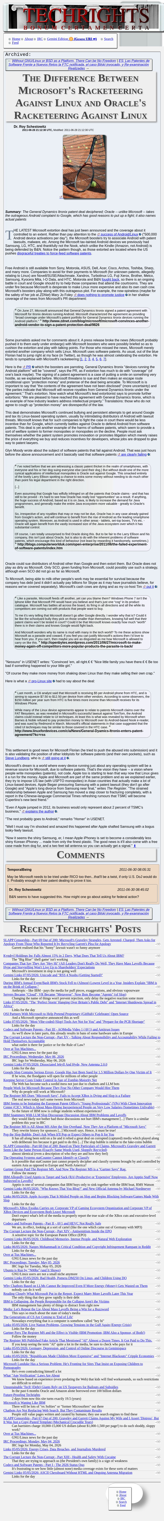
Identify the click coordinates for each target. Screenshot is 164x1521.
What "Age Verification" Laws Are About (31, 1376)
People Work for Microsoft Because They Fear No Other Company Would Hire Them (61, 1089)
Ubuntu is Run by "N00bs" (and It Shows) (31, 1271)
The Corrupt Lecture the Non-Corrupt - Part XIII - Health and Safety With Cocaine (59, 1458)
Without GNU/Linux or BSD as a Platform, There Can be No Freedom (64, 62)
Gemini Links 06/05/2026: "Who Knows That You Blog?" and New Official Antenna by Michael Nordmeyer (77, 1189)
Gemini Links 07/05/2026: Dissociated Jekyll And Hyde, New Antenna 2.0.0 (55, 1065)
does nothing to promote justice (100, 296)
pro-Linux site (41, 682)
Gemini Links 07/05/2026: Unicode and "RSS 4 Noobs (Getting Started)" (53, 976)
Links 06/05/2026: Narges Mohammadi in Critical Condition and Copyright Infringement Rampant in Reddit (77, 1248)
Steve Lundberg (17, 759)
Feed (15, 42)
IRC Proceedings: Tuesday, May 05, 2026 (31, 1263)
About (29, 39)
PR (28, 368)
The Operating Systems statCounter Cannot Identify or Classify (46, 1158)
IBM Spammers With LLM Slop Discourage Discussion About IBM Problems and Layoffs (64, 1116)
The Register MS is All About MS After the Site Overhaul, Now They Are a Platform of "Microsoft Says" (74, 1127)
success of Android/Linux (119, 235)
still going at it (55, 759)
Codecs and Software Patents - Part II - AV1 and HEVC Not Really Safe (52, 1224)
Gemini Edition (57, 39)
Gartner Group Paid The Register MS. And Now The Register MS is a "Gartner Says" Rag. (64, 1170)
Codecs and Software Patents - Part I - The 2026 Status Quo (43, 1466)
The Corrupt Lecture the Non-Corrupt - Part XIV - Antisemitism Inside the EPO (57, 1232)
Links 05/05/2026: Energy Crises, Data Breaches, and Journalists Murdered (54, 1450)
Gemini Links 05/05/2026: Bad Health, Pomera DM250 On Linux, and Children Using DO (65, 1279)
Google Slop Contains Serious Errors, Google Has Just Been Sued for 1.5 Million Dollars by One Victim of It (77, 1073)
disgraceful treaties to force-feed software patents (54, 254)
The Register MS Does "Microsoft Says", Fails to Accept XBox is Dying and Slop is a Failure (66, 1096)
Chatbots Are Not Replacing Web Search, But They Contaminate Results (52, 1411)
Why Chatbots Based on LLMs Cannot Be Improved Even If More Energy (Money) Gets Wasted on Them (75, 1287)
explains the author (39, 812)
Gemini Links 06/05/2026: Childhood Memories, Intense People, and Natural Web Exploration (67, 1240)
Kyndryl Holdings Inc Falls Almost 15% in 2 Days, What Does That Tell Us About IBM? (63, 956)
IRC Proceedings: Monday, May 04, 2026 (31, 1442)
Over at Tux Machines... (19, 1050)
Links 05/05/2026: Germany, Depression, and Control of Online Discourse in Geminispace (64, 1349)
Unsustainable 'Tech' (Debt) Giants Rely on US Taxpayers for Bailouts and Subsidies (60, 1388)
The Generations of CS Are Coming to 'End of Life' (38, 1318)
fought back (110, 280)
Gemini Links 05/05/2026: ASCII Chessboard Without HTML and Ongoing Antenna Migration (67, 1473)
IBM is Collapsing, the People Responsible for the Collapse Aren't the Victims (56, 1302)
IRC (40, 39)
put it (150, 588)
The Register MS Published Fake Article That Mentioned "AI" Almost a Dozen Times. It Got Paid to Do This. (77, 1341)
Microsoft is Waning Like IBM (24, 1403)
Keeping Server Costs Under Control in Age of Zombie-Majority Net (50, 1081)
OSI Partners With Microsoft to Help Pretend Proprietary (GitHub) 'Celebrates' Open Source (65, 1015)
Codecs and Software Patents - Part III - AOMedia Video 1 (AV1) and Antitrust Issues (61, 1030)
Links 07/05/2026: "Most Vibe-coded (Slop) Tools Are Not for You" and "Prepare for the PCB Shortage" (74, 1022)
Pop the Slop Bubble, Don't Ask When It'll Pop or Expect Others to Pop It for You (58, 1135)
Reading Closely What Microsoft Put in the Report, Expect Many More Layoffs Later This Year (68, 1294)
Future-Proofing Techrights (21, 1396)
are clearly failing (133, 455)
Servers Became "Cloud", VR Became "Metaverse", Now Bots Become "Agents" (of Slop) (64, 995)
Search (108, 39)
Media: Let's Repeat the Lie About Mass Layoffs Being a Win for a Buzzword (56, 1310)
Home (16, 39)
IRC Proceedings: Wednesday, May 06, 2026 (33, 1057)
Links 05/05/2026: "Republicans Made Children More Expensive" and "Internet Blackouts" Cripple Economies (78, 1357)
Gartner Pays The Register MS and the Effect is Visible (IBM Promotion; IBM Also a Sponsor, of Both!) (74, 1333)
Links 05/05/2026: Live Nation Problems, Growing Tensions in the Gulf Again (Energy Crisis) (67, 1326)
